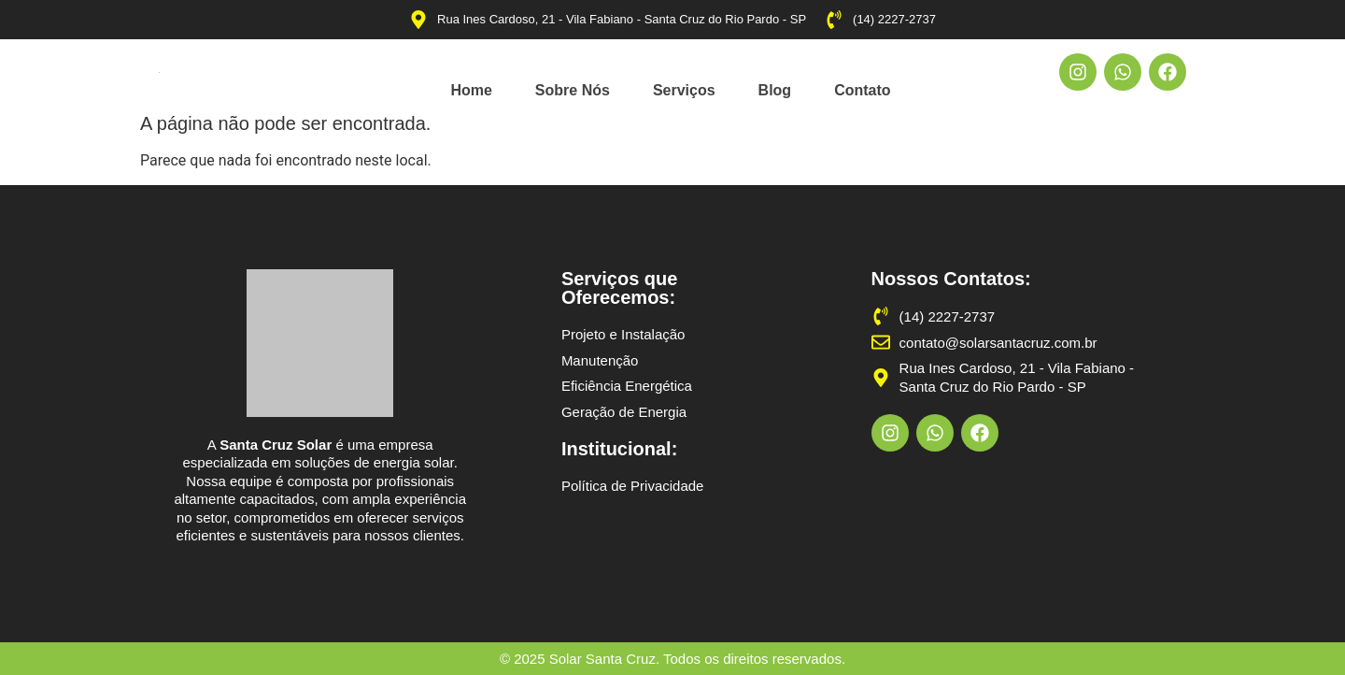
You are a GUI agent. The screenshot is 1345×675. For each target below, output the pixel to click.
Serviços (684, 90)
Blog (775, 90)
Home (470, 90)
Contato (862, 90)
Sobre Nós (572, 90)
